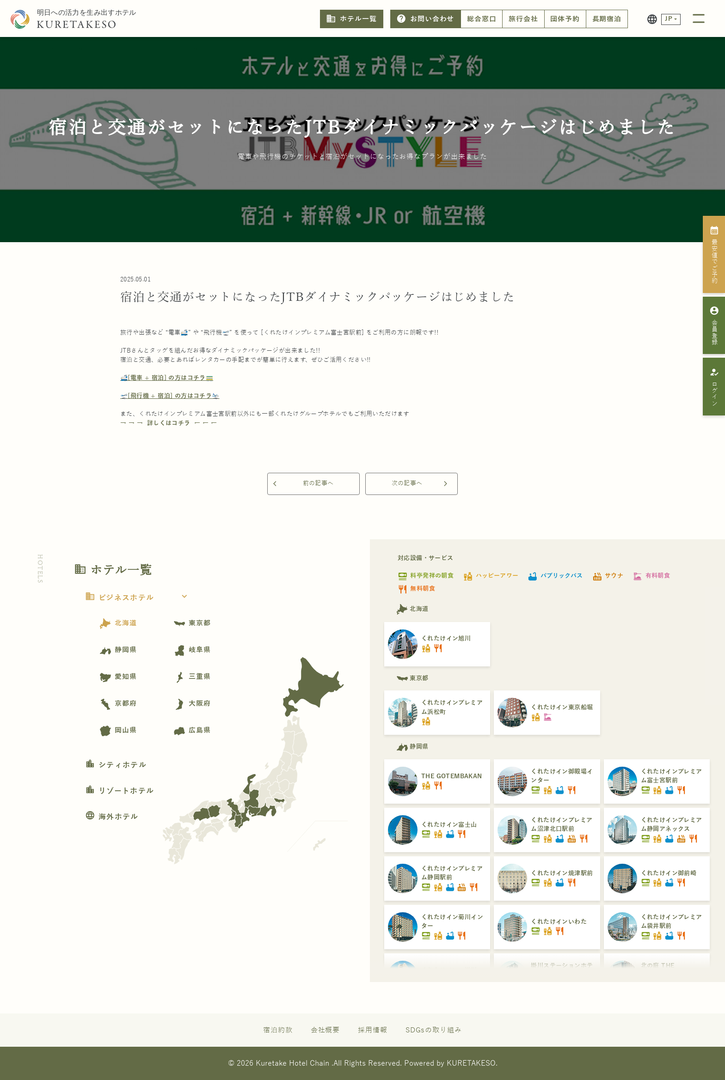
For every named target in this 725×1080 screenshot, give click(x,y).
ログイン (714, 387)
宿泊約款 (278, 1030)
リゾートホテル (119, 791)
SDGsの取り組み (434, 1030)
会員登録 (714, 325)
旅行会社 (523, 19)
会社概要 (325, 1030)
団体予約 (565, 19)
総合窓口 (482, 19)
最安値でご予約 (714, 254)
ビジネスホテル (139, 598)
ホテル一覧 (351, 18)
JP (668, 19)
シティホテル (116, 765)
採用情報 (372, 1030)
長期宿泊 (607, 19)
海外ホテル (112, 817)
